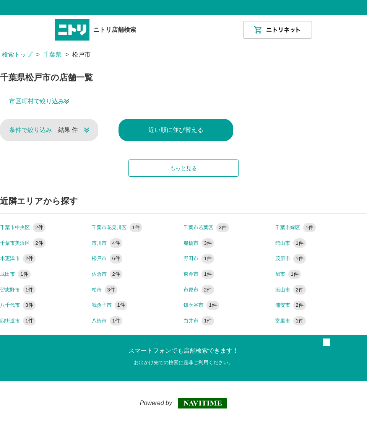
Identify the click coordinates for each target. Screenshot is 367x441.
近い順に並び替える (175, 130)
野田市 (199, 258)
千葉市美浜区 (22, 243)
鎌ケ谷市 (201, 305)
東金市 (199, 274)
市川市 (107, 243)
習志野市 (18, 290)
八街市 (107, 321)
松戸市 (107, 258)
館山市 (290, 243)
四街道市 (18, 321)
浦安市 (290, 305)
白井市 (199, 321)
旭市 (288, 274)
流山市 (290, 290)
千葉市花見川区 (117, 227)
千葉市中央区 (22, 227)
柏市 (104, 290)
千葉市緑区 (295, 227)
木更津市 (18, 258)
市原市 (199, 290)
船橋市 (199, 243)
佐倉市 (107, 274)
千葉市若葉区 (206, 227)
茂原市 (290, 258)
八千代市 (18, 305)
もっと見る (183, 168)
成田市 (15, 274)
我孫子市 (109, 305)
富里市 (290, 321)
